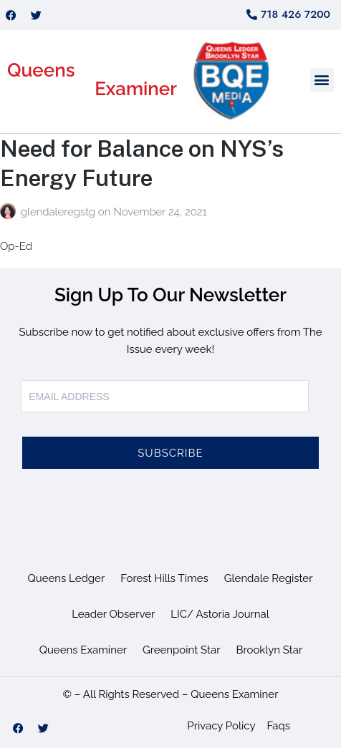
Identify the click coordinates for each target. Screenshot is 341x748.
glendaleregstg (59, 211)
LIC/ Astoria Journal (219, 614)
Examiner (136, 88)
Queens (41, 70)
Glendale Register (268, 578)
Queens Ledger (66, 578)
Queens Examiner (83, 649)
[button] (322, 80)
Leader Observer (113, 614)
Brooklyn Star (269, 649)
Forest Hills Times (164, 578)
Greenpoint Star (182, 649)
